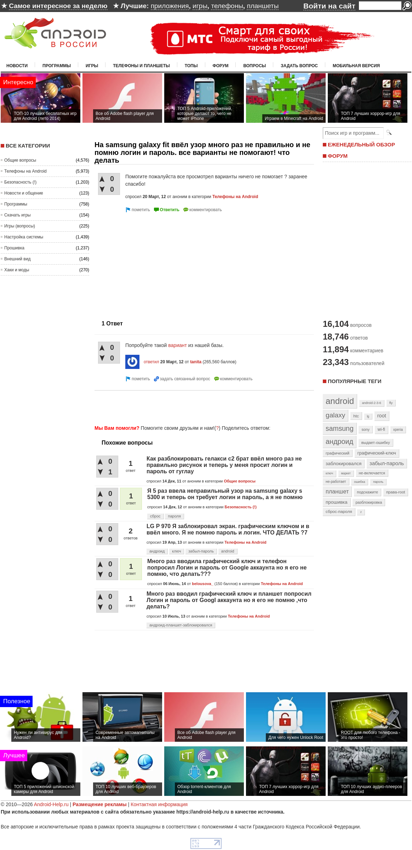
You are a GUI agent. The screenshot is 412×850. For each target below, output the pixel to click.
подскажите (367, 492)
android (227, 551)
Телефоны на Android (25, 171)
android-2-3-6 (371, 403)
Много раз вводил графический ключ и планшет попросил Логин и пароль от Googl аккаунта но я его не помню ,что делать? (229, 600)
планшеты (263, 6)
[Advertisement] (154, 263)
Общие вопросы (20, 160)
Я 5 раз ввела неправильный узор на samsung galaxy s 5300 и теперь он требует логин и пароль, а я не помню (225, 494)
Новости (17, 65)
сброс (155, 516)
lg (368, 416)
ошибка (359, 482)
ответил (151, 361)
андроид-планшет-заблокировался (180, 625)
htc (356, 416)
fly (391, 403)
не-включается (372, 473)
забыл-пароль (201, 551)
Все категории (28, 146)
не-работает (336, 482)
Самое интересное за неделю (58, 6)
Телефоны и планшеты (141, 65)
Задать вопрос (299, 65)
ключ (176, 551)
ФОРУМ (338, 156)
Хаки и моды (16, 269)
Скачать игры (17, 215)
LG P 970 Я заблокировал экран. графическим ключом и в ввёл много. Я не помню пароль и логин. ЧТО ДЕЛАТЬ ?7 (228, 529)
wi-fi (381, 429)
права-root (395, 492)
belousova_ (202, 584)
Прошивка (14, 247)
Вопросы (254, 65)
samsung (340, 428)
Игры (92, 65)
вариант (177, 345)
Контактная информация (159, 804)
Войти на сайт (329, 6)
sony (365, 429)
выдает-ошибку (375, 442)
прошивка (337, 502)
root (381, 415)
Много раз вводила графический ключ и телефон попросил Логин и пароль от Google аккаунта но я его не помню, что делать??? (227, 567)
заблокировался (343, 463)
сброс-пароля (339, 511)
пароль (378, 482)
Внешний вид (17, 258)
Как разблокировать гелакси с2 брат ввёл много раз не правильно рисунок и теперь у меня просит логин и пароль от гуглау (224, 465)
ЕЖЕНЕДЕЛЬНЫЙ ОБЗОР (361, 144)
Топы (191, 65)
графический (337, 453)
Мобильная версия (356, 65)
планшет (337, 491)
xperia (398, 430)
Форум (221, 65)
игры (200, 6)
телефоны (227, 6)
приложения (170, 6)
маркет (346, 473)
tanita (195, 361)
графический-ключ (376, 453)
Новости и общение (23, 193)
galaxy (335, 415)
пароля (174, 516)
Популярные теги (354, 381)
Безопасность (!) (20, 182)
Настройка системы (23, 237)
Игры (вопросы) (19, 226)
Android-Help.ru (51, 804)
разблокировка (368, 502)
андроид (157, 551)
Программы (56, 65)
